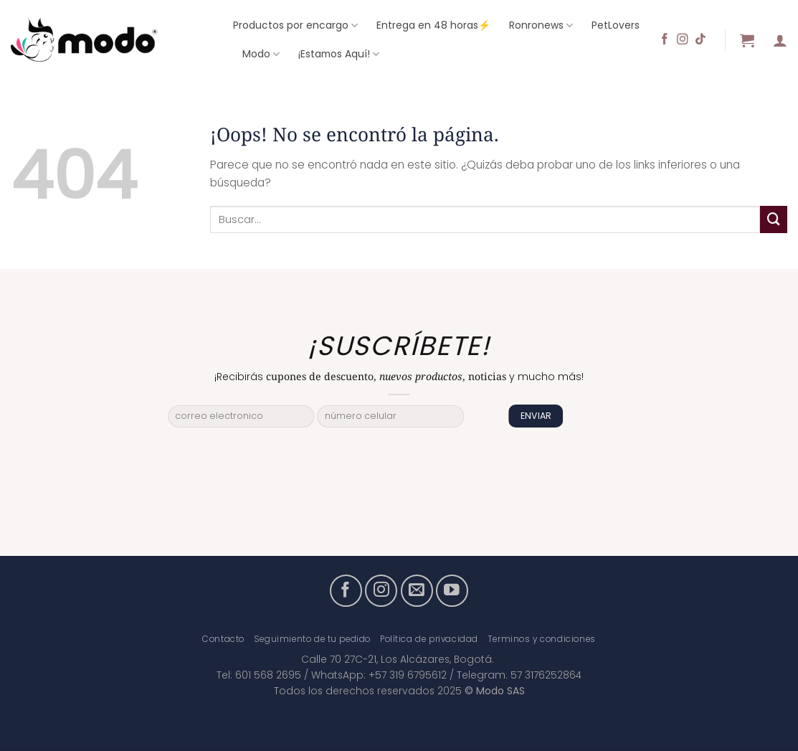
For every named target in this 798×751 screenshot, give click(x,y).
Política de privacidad (429, 639)
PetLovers (616, 25)
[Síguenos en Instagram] (682, 40)
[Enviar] (773, 219)
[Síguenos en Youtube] (452, 591)
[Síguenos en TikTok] (700, 40)
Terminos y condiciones (542, 639)
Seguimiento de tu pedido (312, 639)
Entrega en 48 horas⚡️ (433, 25)
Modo (261, 54)
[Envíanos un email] (417, 591)
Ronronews (541, 25)
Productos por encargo (295, 25)
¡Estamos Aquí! (338, 54)
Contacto (223, 639)
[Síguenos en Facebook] (664, 40)
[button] (747, 40)
